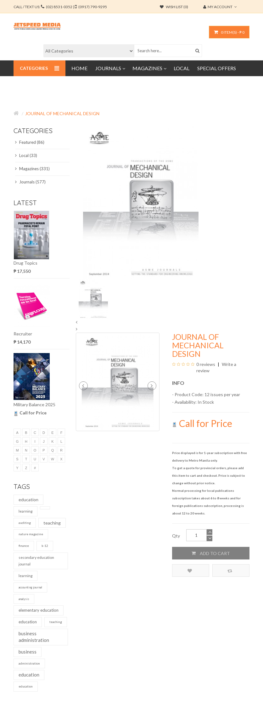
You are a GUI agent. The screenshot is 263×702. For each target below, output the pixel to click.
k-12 (45, 546)
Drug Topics (25, 263)
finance (24, 546)
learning (25, 511)
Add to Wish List (189, 570)
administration (29, 663)
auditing (25, 523)
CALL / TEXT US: (60, 6)
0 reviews (205, 364)
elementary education (39, 610)
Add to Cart (211, 553)
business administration (34, 637)
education (28, 499)
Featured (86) (29, 142)
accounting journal (30, 587)
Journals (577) (30, 181)
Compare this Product (229, 570)
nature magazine (31, 534)
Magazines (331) (32, 168)
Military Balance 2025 (34, 404)
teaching (52, 522)
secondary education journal (36, 561)
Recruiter (23, 333)
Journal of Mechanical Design (62, 113)
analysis (24, 599)
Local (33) (26, 155)
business (27, 651)
